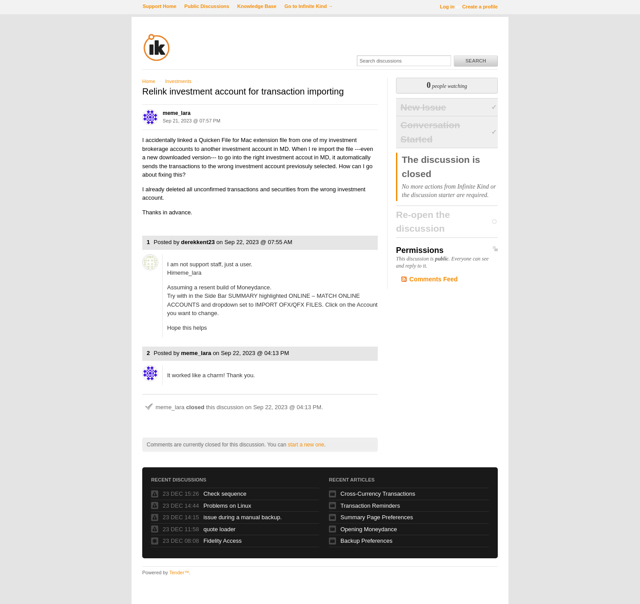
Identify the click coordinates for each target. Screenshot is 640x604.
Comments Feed (433, 279)
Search (475, 60)
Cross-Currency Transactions (377, 493)
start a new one (306, 445)
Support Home (159, 6)
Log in (447, 6)
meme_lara (177, 113)
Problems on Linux (228, 505)
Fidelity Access (223, 540)
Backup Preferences (366, 540)
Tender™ (179, 572)
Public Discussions (206, 6)
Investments (178, 81)
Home (148, 81)
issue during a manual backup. (243, 517)
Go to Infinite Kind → (308, 6)
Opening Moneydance (368, 529)
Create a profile (480, 6)
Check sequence (225, 493)
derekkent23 (198, 242)
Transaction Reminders (370, 505)
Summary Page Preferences (376, 517)
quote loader (220, 529)
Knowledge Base (256, 6)
